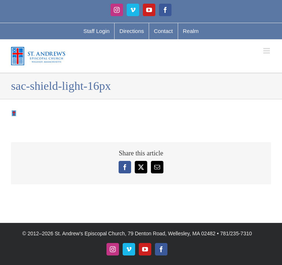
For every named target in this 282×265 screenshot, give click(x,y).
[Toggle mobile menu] (267, 51)
